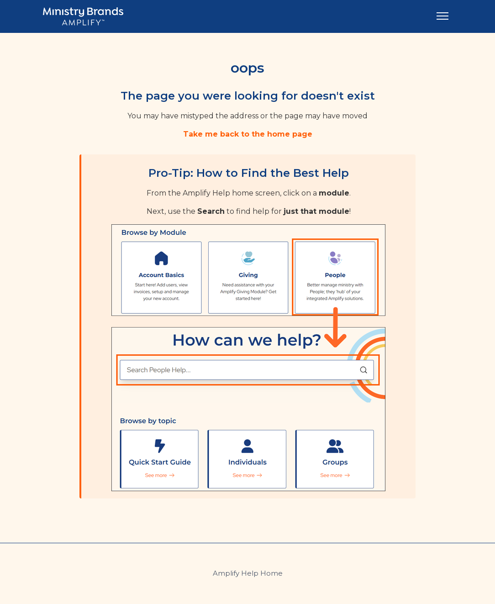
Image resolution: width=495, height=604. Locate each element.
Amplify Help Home (248, 573)
